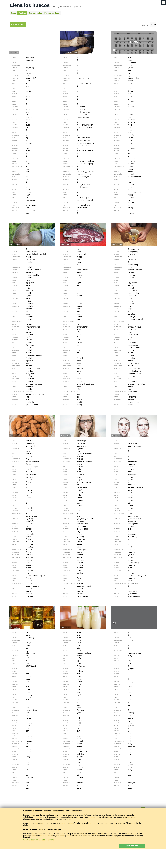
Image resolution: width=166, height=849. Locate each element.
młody (122, 759)
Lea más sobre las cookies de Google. (38, 840)
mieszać (123, 376)
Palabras (22, 13)
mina (121, 567)
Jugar (13, 13)
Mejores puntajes (51, 13)
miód (19, 759)
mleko (71, 759)
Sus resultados (35, 13)
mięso (71, 376)
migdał (20, 567)
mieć (19, 184)
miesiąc (122, 184)
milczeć (71, 567)
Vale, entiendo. (132, 846)
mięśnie (20, 376)
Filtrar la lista (17, 24)
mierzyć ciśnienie (75, 184)
